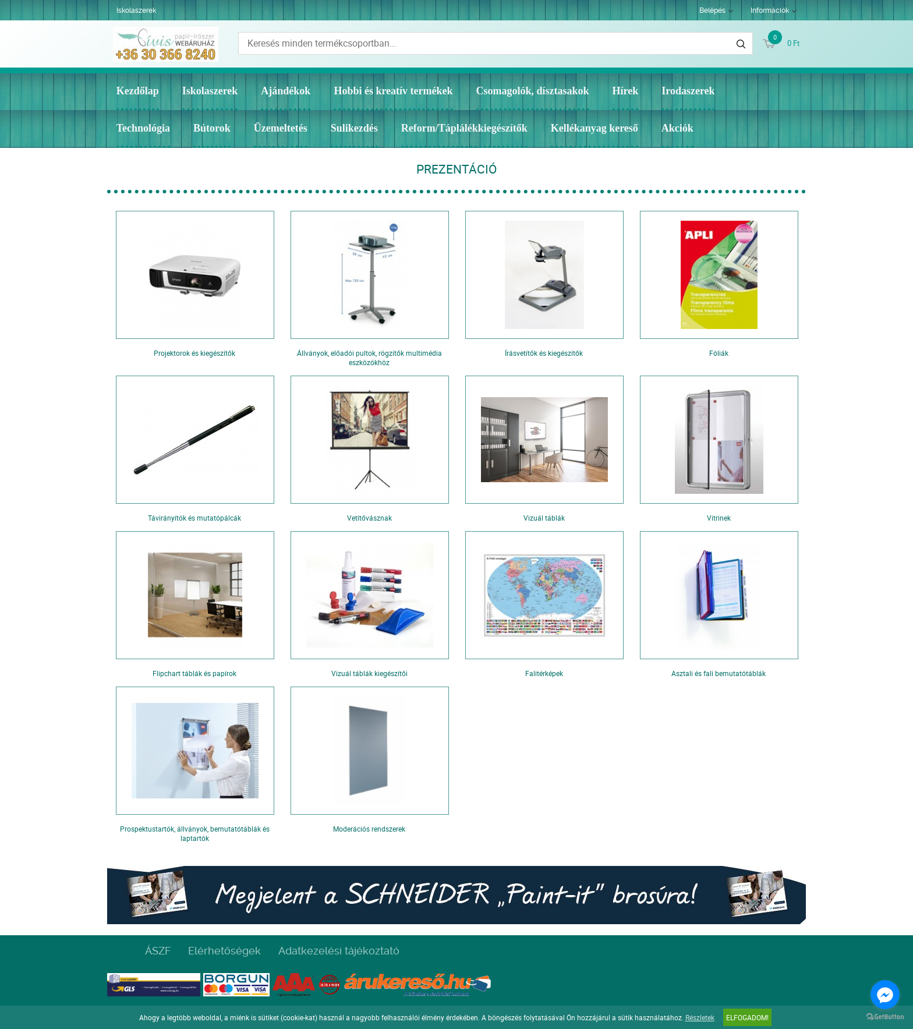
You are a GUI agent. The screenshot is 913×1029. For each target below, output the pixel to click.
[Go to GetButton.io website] (885, 1017)
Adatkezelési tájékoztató (338, 951)
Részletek (699, 1017)
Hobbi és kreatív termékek (393, 91)
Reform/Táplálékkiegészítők (464, 128)
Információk (770, 10)
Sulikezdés (354, 128)
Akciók (677, 128)
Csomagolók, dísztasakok (532, 91)
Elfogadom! (747, 1017)
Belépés (712, 10)
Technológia (143, 128)
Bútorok (212, 128)
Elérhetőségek (224, 951)
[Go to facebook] (885, 994)
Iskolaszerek (136, 10)
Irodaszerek (687, 91)
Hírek (626, 91)
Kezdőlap (137, 91)
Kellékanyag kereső (594, 128)
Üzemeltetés (280, 128)
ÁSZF (158, 951)
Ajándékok (285, 91)
